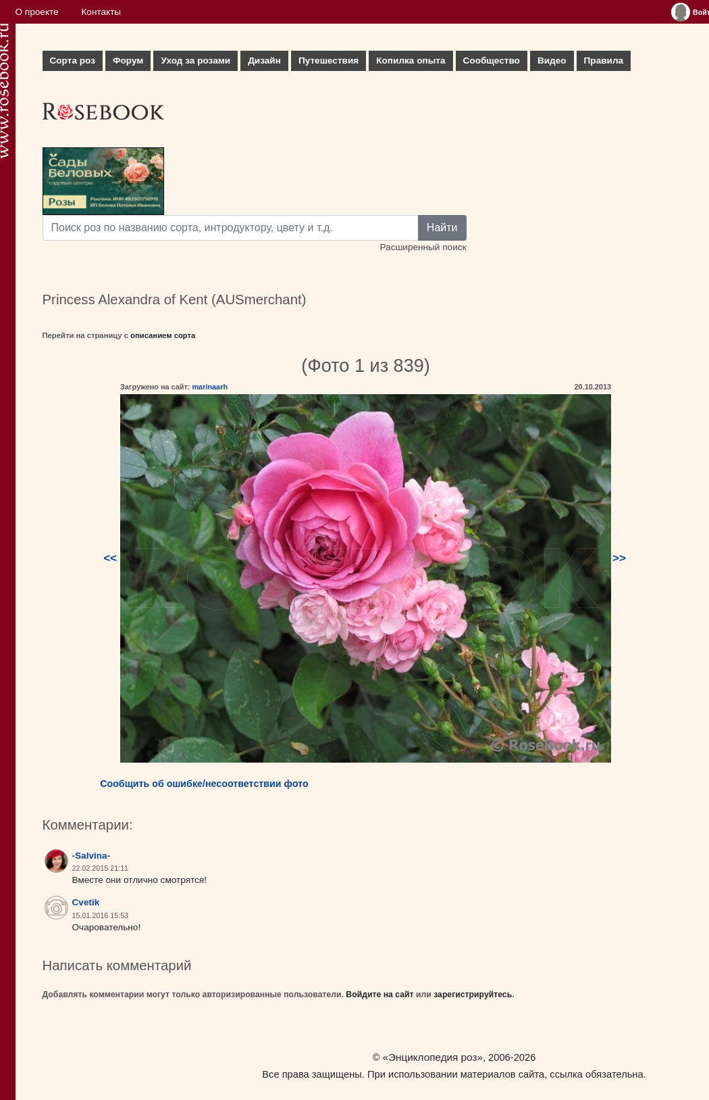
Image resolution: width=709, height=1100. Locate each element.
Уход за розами (195, 60)
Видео (552, 60)
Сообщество (491, 60)
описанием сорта (162, 335)
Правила (604, 60)
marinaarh (210, 387)
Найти (442, 227)
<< (110, 558)
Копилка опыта (410, 60)
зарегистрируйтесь (473, 994)
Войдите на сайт (379, 994)
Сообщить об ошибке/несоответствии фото (204, 783)
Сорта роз (72, 60)
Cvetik (86, 902)
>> (619, 558)
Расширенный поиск (422, 247)
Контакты (101, 12)
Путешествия (328, 60)
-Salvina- (91, 856)
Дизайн (264, 60)
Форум (128, 60)
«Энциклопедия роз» (433, 1057)
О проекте (37, 12)
